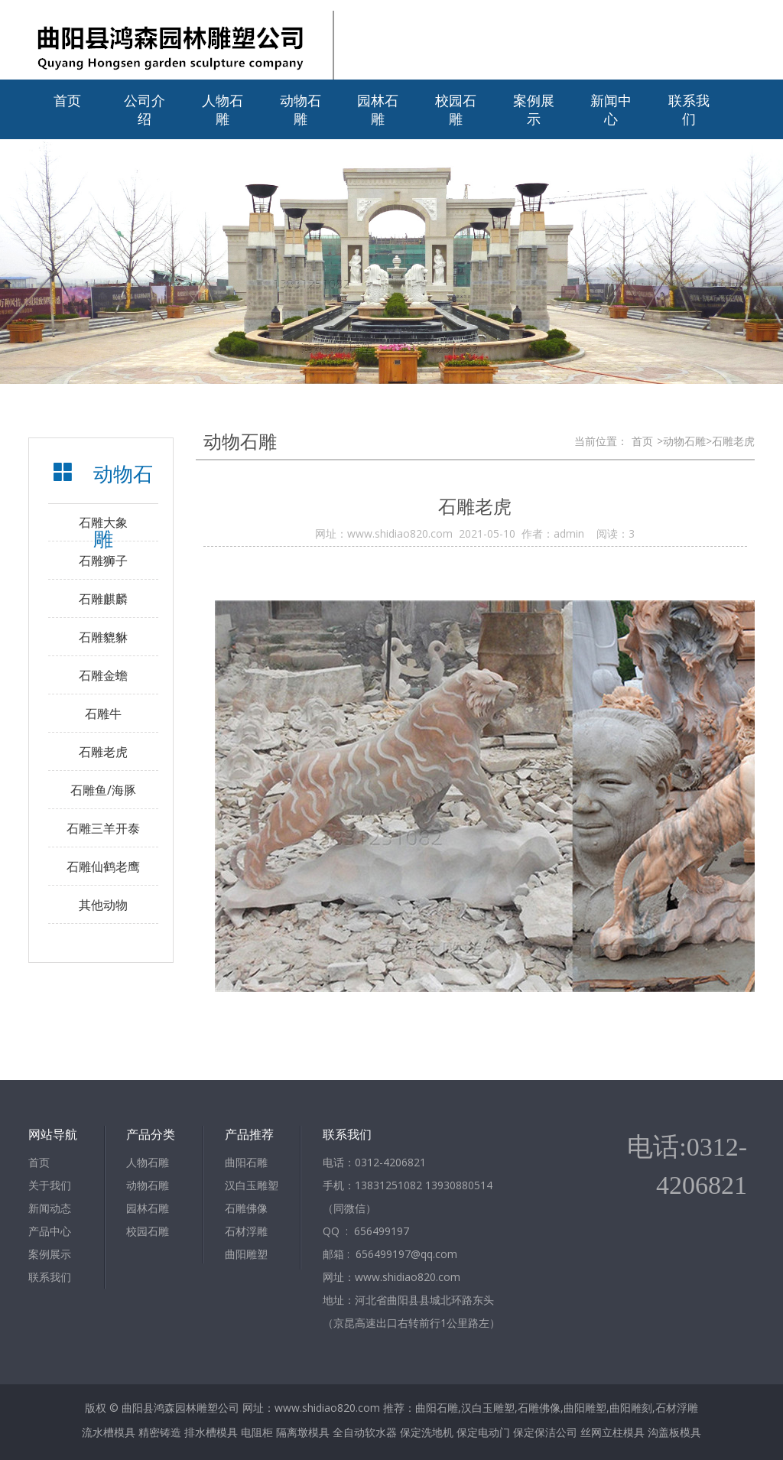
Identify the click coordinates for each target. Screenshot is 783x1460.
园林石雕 (377, 109)
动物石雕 (300, 109)
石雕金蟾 (103, 675)
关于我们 (49, 1185)
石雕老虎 (103, 751)
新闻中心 (611, 109)
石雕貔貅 (103, 637)
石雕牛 (103, 713)
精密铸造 (159, 1432)
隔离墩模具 (303, 1432)
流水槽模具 (108, 1432)
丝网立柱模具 (612, 1432)
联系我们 (689, 109)
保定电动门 (483, 1432)
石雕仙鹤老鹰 (103, 866)
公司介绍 (144, 109)
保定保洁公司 (545, 1432)
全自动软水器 (365, 1432)
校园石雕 (455, 109)
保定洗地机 (426, 1432)
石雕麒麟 (103, 598)
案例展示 (533, 109)
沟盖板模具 (674, 1432)
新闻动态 (49, 1208)
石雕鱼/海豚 (103, 790)
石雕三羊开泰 (103, 828)
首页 (67, 100)
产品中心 (49, 1231)
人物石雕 (222, 109)
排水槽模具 (211, 1432)
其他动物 (103, 904)
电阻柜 (257, 1432)
